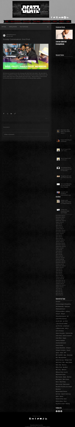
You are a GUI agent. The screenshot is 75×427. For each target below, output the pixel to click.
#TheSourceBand (60, 311)
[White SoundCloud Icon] (59, 17)
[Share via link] (15, 113)
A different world (60, 328)
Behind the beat (60, 360)
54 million (65, 321)
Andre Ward (59, 335)
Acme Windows (60, 330)
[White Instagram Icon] (57, 17)
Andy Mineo (59, 338)
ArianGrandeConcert (61, 342)
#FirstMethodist (60, 306)
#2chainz (58, 301)
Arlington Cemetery (61, 350)
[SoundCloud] (33, 419)
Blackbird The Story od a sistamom (64, 386)
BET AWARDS (59, 355)
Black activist (59, 384)
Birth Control (66, 379)
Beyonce (64, 364)
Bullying (68, 403)
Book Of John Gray (66, 394)
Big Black (65, 367)
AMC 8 (66, 328)
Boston (61, 396)
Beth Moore (59, 362)
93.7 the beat (59, 325)
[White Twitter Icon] (54, 17)
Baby (65, 355)
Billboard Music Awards (62, 372)
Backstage (69, 355)
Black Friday (63, 381)
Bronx (65, 401)
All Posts (4, 26)
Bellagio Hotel (68, 360)
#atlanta (68, 311)
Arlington (68, 347)
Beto (63, 362)
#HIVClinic (67, 306)
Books (57, 396)
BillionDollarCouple (60, 374)
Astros (57, 352)
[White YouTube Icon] (62, 17)
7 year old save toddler (61, 323)
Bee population (62, 357)
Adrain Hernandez (60, 333)
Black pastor (66, 384)
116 (67, 316)
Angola (64, 338)
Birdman (69, 377)
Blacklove (58, 389)
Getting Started (13, 26)
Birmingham (59, 379)
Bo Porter (58, 394)
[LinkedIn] (67, 17)
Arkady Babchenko (60, 347)
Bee (57, 357)
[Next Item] (70, 34)
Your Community (24, 26)
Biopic (64, 377)
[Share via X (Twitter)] (7, 113)
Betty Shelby (69, 362)
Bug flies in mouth (60, 403)
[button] (48, 26)
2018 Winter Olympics (61, 318)
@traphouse (66, 325)
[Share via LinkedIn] (11, 113)
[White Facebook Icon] (51, 17)
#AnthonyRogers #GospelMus (63, 304)
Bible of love (59, 367)
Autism (61, 352)
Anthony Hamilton (60, 340)
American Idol (69, 333)
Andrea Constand (67, 335)
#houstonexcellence (61, 316)
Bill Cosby (58, 369)
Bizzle (57, 381)
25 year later (59, 321)
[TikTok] (65, 17)
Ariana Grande (59, 345)
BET (65, 352)
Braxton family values (61, 398)
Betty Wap (58, 364)
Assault (68, 350)
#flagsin (63, 313)
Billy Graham (59, 377)
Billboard (64, 369)
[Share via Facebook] (3, 113)
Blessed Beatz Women (61, 391)
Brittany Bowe (59, 401)
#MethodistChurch (60, 309)
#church (58, 313)
